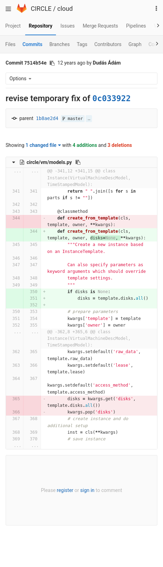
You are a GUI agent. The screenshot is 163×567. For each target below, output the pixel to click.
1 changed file (43, 145)
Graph (134, 44)
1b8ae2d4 (47, 118)
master (73, 118)
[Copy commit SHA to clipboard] (52, 63)
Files (10, 44)
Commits (32, 44)
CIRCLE (41, 8)
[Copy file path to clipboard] (78, 162)
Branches (59, 44)
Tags (82, 44)
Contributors (108, 44)
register (65, 490)
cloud (65, 8)
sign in (87, 490)
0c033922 (111, 98)
